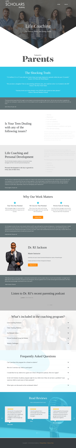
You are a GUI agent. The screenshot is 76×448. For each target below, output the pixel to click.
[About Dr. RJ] (33, 265)
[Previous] (2, 418)
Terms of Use (50, 443)
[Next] (74, 418)
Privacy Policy (43, 443)
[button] (36, 432)
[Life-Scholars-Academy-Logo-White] (15, 4)
